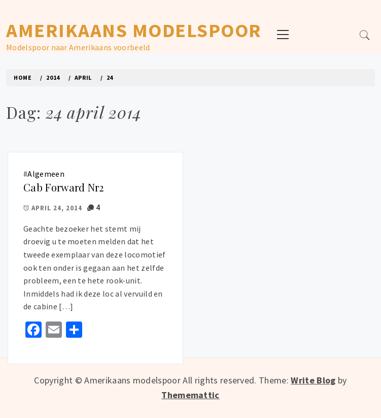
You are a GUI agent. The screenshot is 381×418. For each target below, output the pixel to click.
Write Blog (313, 380)
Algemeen (45, 174)
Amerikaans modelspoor (134, 30)
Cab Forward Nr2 (63, 187)
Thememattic (190, 395)
